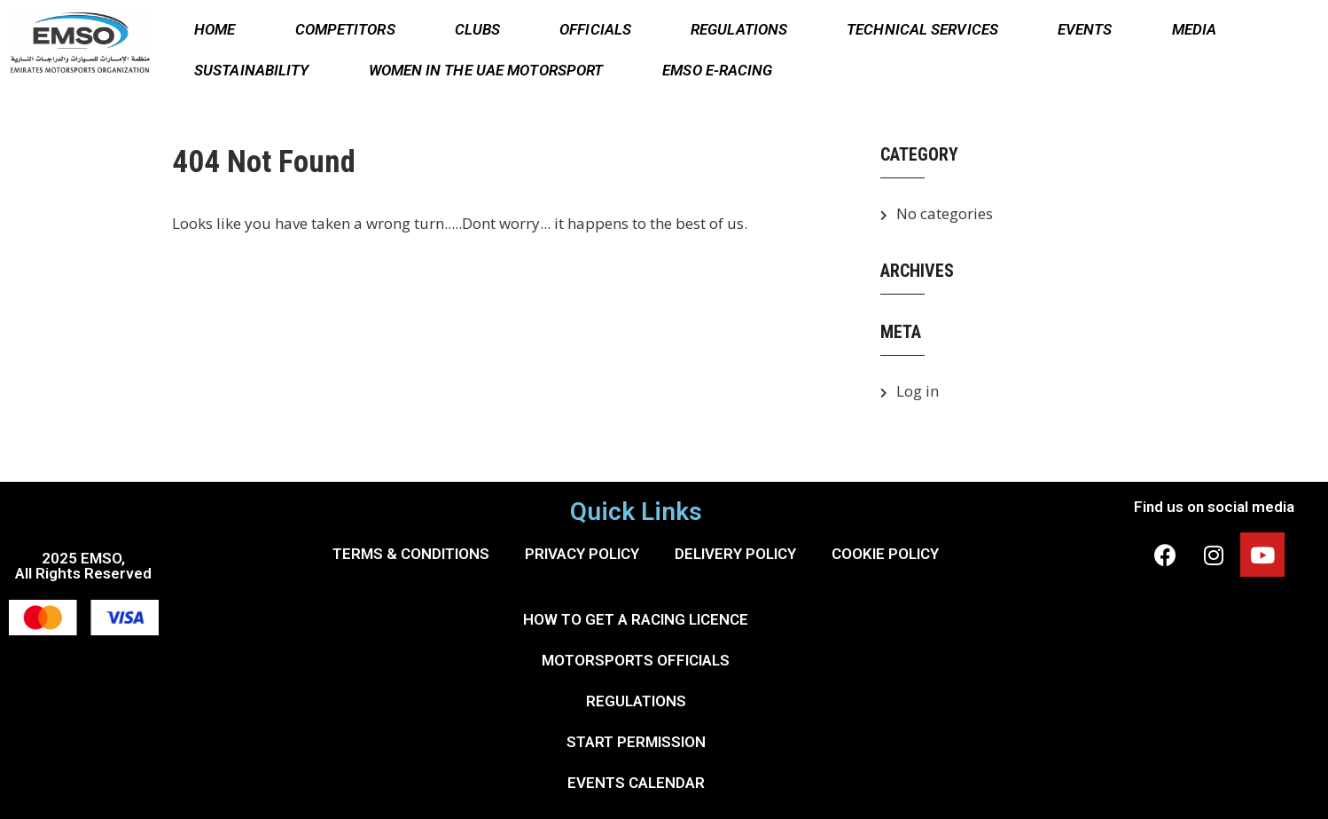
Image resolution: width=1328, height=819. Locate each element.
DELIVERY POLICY (735, 554)
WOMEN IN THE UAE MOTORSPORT (486, 70)
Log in (917, 391)
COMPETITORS (345, 29)
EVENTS (1085, 29)
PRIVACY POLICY (582, 554)
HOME (214, 29)
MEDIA (1194, 29)
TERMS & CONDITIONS (410, 554)
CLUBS (478, 29)
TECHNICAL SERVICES (922, 29)
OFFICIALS (595, 29)
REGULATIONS (739, 29)
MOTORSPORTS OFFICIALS (636, 660)
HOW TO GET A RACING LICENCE (635, 619)
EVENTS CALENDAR (636, 782)
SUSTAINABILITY (251, 70)
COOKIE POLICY (885, 554)
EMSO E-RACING (717, 70)
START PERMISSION (636, 742)
